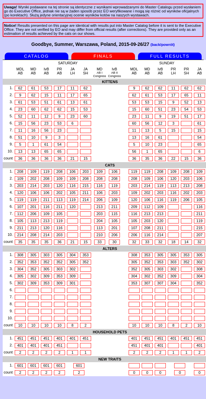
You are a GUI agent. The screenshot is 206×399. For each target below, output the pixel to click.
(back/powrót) (162, 45)
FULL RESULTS (170, 56)
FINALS (103, 56)
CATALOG (36, 56)
